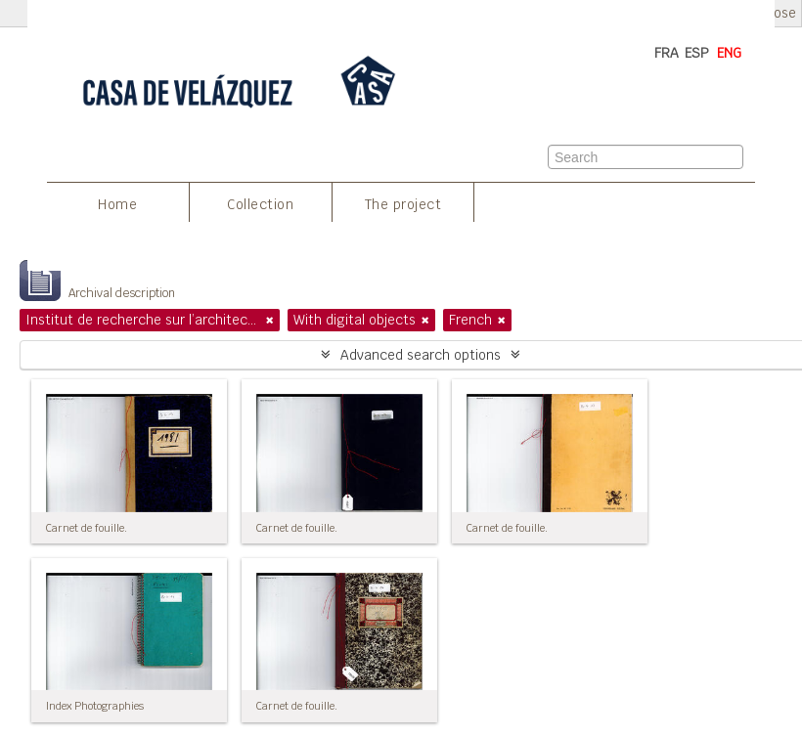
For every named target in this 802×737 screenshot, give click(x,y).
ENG (729, 53)
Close (779, 13)
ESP (697, 53)
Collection (260, 204)
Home (117, 204)
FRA (666, 53)
